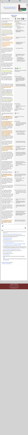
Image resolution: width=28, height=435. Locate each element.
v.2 (6, 232)
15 (1, 116)
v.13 (12, 253)
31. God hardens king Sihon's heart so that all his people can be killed (14, 243)
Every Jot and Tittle (6, 249)
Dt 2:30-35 (10, 242)
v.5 (25, 247)
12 (1, 89)
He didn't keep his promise (7, 239)
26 (1, 193)
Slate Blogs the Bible (4, 262)
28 (1, 204)
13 (1, 97)
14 (1, 103)
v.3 (17, 236)
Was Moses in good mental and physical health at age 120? (12, 234)
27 (1, 198)
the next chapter (7, 258)
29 (1, 210)
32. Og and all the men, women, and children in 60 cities (12, 245)
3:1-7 (13, 242)
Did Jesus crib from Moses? (6, 263)
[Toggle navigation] (2, 2)
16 (1, 121)
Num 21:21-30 (6, 242)
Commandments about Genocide (15, 249)
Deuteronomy (14, 15)
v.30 (4, 257)
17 (1, 130)
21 (1, 161)
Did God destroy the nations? (7, 238)
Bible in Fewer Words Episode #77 (10, 7)
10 (1, 76)
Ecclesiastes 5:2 (13, 8)
